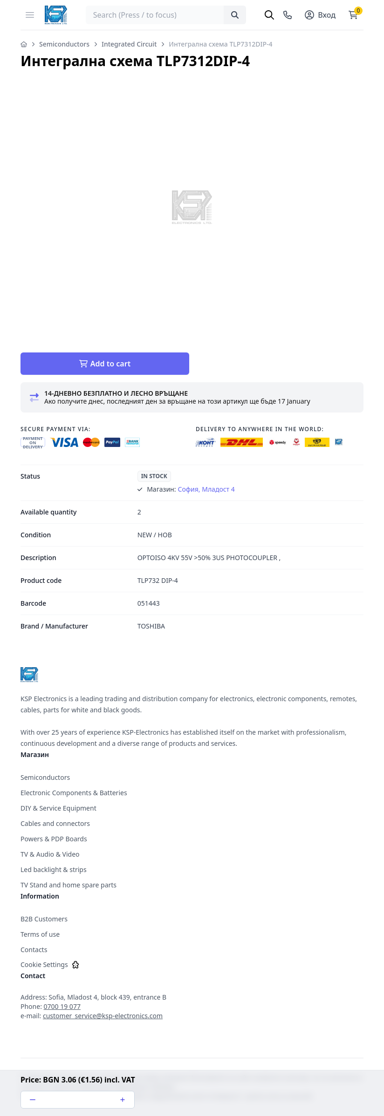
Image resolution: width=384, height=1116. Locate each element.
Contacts (34, 949)
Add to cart (104, 363)
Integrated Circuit (129, 44)
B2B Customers (44, 918)
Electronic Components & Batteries (74, 792)
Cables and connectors (55, 823)
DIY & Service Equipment (58, 808)
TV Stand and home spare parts (69, 884)
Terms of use (40, 934)
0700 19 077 (62, 1006)
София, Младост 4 (206, 489)
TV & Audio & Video (50, 854)
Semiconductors (64, 44)
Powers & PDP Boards (54, 838)
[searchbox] (166, 15)
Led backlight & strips (54, 869)
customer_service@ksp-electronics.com (103, 1015)
